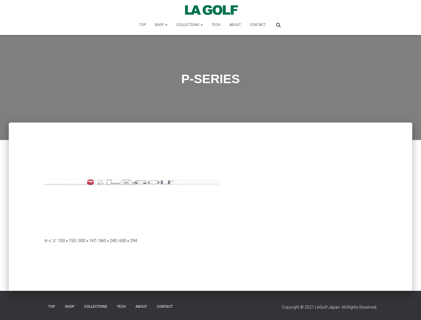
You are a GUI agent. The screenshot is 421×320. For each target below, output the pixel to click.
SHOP (161, 25)
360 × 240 (108, 240)
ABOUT (235, 25)
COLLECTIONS (189, 25)
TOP (142, 25)
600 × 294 (128, 240)
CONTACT (258, 25)
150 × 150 (67, 240)
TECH (216, 25)
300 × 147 (87, 240)
